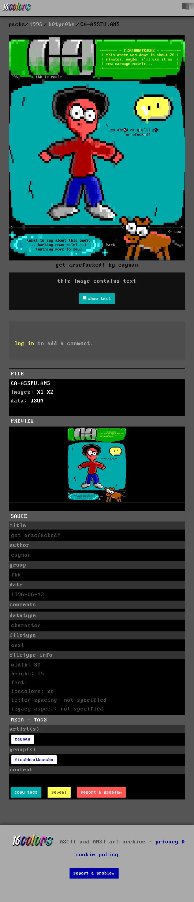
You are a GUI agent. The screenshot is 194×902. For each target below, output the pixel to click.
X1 (40, 392)
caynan (22, 739)
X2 (50, 392)
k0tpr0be (62, 24)
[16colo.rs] (17, 8)
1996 (36, 24)
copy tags (26, 792)
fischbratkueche (34, 759)
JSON (37, 401)
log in (24, 343)
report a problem (101, 792)
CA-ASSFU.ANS (31, 383)
